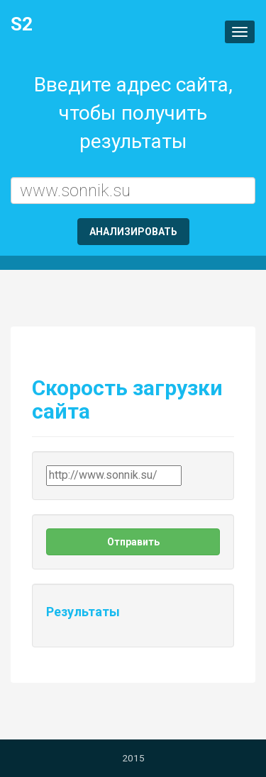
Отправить (133, 542)
